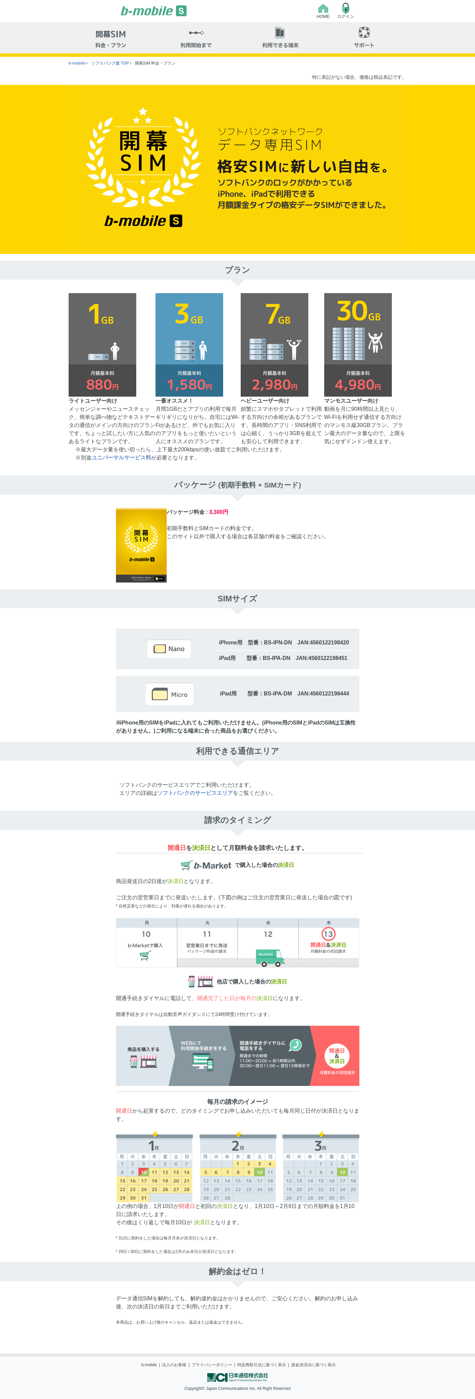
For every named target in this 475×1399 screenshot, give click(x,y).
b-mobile (77, 63)
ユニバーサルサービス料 (121, 457)
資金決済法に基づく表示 (313, 1364)
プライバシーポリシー (212, 1364)
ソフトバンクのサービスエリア (195, 793)
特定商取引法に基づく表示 (261, 1364)
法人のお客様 (174, 1364)
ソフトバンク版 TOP (110, 63)
